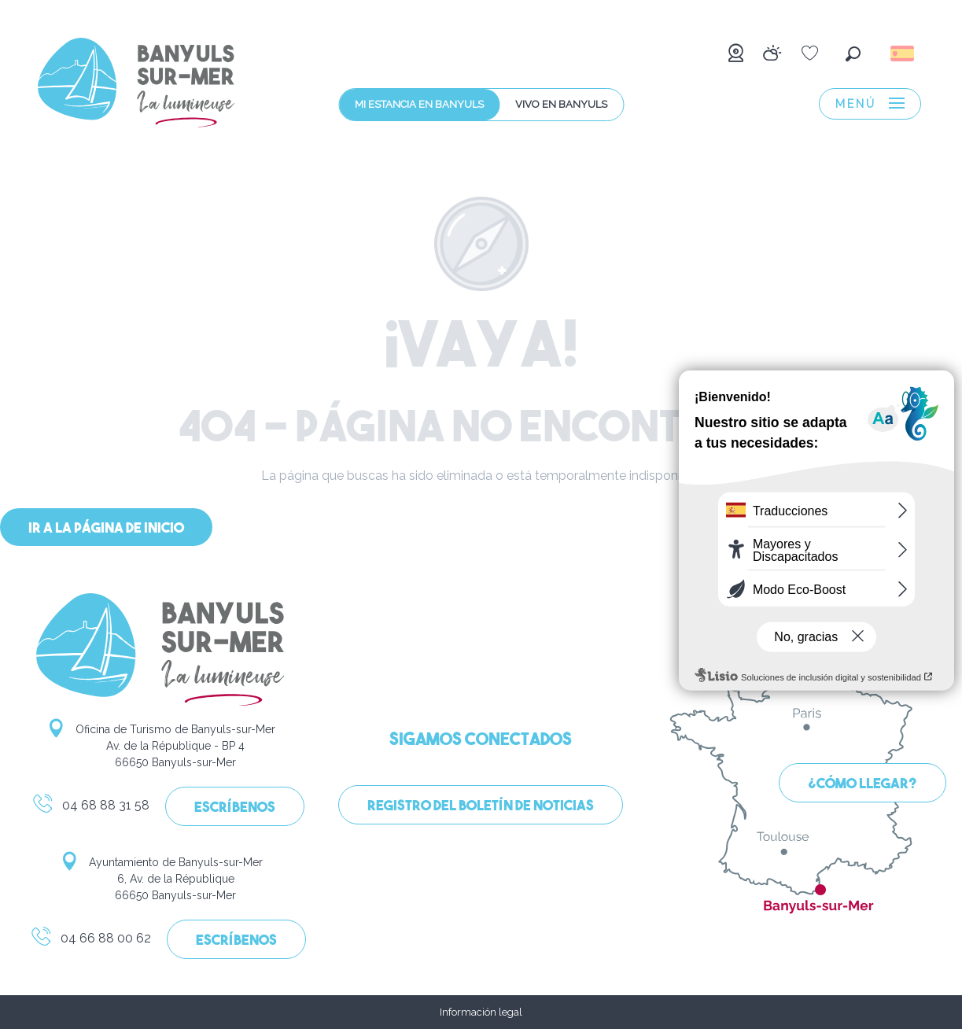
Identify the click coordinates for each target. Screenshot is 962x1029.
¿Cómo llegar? (862, 784)
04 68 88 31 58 (90, 808)
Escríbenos (234, 808)
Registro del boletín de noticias (480, 806)
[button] (853, 54)
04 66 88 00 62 (90, 941)
